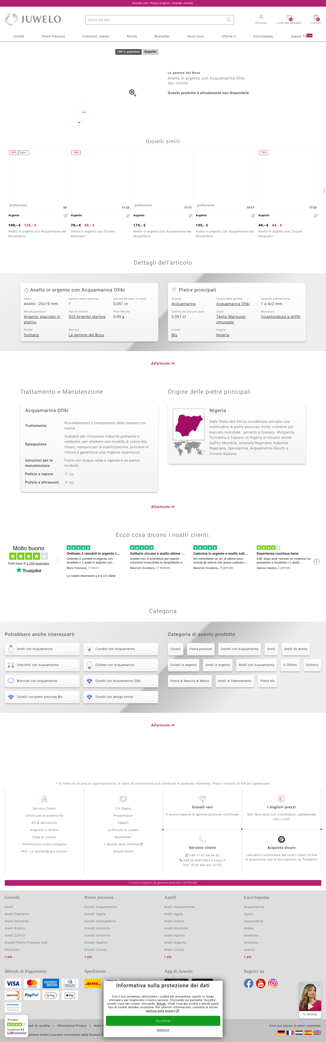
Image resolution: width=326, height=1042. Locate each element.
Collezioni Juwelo (96, 36)
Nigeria (222, 359)
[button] (261, 20)
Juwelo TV (301, 36)
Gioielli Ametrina (97, 935)
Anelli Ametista (176, 928)
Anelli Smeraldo (17, 921)
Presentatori (123, 816)
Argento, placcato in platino (42, 343)
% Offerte (290, 689)
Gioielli (19, 36)
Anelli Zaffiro (15, 935)
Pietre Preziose (53, 36)
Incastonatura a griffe (280, 340)
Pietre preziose (201, 673)
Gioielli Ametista (97, 928)
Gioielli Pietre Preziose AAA (26, 943)
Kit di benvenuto (44, 823)
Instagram (273, 983)
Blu (174, 359)
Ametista (251, 943)
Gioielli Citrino (96, 950)
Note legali (102, 1026)
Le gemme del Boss (86, 359)
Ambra (249, 928)
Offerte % (229, 36)
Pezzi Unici (195, 36)
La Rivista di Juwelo (123, 830)
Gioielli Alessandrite (100, 921)
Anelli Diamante (17, 914)
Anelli (271, 673)
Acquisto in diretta (44, 830)
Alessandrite (253, 921)
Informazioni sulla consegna (44, 844)
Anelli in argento (218, 689)
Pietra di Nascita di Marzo (190, 705)
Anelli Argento (175, 943)
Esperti (123, 823)
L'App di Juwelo (44, 837)
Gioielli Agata (95, 914)
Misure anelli (123, 851)
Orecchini (12, 950)
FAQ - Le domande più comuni (44, 851)
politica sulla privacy (160, 1011)
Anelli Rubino (15, 928)
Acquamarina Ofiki (233, 328)
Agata (248, 914)
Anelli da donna (295, 673)
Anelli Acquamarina (179, 907)
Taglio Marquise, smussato (231, 343)
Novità (132, 36)
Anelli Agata (173, 914)
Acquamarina (184, 328)
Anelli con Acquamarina (256, 689)
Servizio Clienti (44, 808)
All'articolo (160, 387)
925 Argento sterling (87, 340)
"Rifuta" (161, 1004)
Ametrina (251, 935)
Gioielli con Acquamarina (239, 673)
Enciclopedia (263, 36)
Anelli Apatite (174, 935)
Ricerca (229, 19)
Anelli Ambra (174, 921)
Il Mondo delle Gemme (121, 844)
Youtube (261, 983)
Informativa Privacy (72, 1026)
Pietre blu (268, 705)
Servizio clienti (202, 848)
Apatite (249, 950)
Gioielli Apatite (96, 943)
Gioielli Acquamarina (101, 907)
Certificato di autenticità (44, 816)
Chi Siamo (123, 808)
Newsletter (123, 837)
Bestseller (162, 36)
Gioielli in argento (184, 689)
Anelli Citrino (174, 950)
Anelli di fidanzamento (235, 705)
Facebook (248, 983)
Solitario (31, 359)
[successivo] (323, 214)
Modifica (163, 1030)
